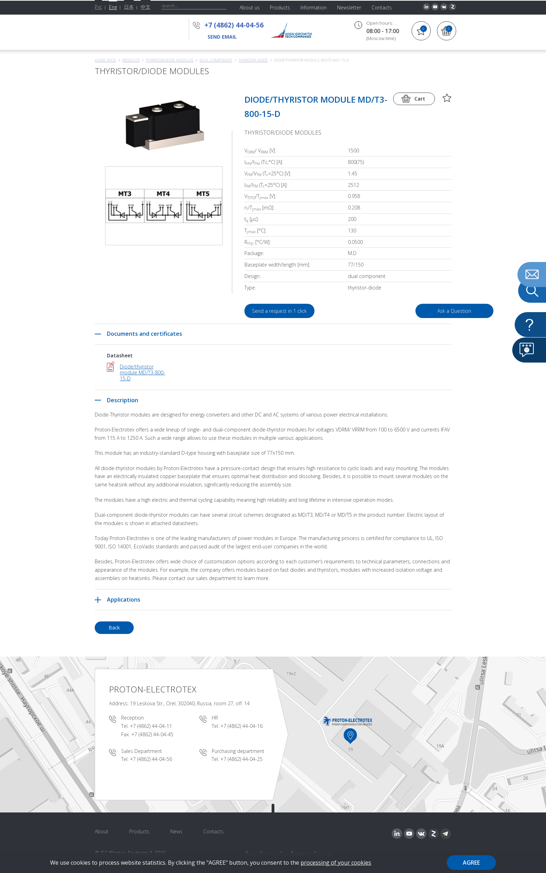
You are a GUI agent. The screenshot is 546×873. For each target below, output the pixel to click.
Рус (98, 6)
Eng (113, 7)
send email (222, 36)
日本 (129, 6)
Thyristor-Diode (253, 60)
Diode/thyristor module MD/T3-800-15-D (142, 372)
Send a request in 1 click (279, 311)
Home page (105, 60)
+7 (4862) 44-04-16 (241, 726)
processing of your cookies (336, 862)
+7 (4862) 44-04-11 (151, 726)
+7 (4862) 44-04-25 (241, 759)
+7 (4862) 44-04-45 (152, 734)
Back (114, 627)
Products (131, 60)
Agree (471, 862)
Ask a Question (412, 311)
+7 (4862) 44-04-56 (234, 25)
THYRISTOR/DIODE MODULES (169, 60)
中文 (145, 6)
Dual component (216, 60)
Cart (419, 98)
